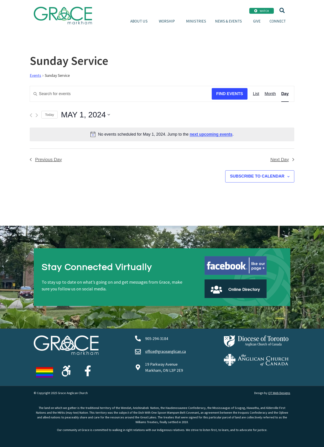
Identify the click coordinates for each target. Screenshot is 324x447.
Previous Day (46, 159)
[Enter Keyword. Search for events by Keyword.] (121, 94)
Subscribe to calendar (257, 176)
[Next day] (37, 115)
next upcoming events (211, 134)
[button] (282, 10)
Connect (278, 21)
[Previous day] (31, 115)
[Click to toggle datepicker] (85, 114)
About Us (140, 21)
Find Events (229, 93)
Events (35, 75)
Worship (168, 21)
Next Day (282, 159)
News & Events (229, 21)
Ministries (196, 21)
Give (257, 21)
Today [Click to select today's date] (49, 114)
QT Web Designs (279, 393)
